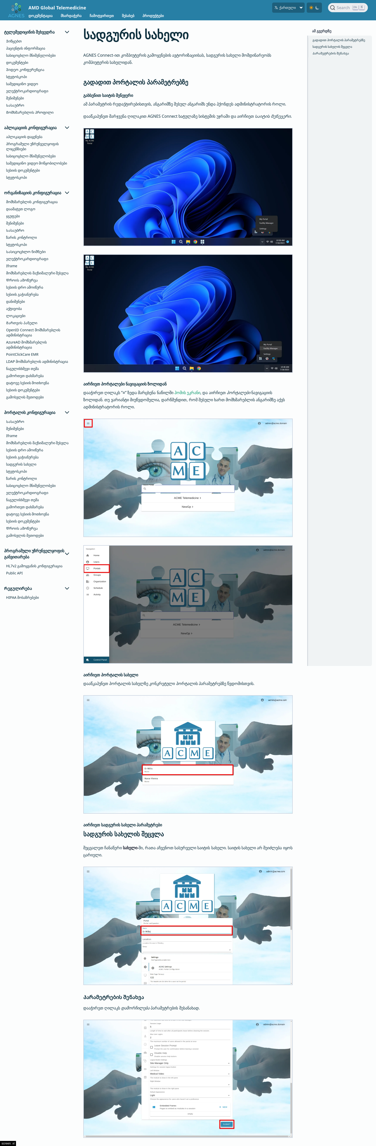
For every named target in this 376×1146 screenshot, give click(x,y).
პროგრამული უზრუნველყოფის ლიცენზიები (32, 146)
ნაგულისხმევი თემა (22, 368)
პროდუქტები (153, 15)
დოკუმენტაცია (40, 15)
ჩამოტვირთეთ (102, 15)
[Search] (348, 7)
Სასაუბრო (15, 105)
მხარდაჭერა (71, 15)
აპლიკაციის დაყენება (24, 136)
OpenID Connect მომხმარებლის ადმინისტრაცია (33, 332)
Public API (14, 573)
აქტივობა (14, 308)
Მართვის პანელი (21, 322)
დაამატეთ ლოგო (20, 208)
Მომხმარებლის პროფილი (30, 112)
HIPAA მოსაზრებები (22, 597)
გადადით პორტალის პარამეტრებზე (339, 40)
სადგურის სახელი (21, 464)
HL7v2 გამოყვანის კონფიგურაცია (34, 565)
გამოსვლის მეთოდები (25, 397)
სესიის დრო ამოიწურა (24, 287)
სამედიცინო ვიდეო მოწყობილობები (36, 163)
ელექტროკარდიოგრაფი (27, 90)
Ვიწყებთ (14, 41)
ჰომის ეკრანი (187, 392)
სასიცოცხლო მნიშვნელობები (31, 55)
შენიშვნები (15, 98)
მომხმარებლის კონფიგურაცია (32, 201)
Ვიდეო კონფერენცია (25, 69)
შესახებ (128, 15)
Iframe (11, 265)
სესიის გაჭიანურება (22, 294)
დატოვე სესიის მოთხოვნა (27, 382)
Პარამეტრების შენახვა (331, 53)
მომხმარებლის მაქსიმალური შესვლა (37, 273)
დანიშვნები (15, 301)
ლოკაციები (15, 315)
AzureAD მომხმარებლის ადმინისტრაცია (26, 345)
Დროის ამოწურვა (22, 280)
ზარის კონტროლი (21, 237)
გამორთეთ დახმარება (25, 375)
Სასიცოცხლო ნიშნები (26, 251)
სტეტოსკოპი (16, 76)
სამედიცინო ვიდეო (22, 83)
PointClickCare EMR (22, 354)
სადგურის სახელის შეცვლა (332, 46)
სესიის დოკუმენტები (23, 170)
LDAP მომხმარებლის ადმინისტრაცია (37, 361)
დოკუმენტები (17, 62)
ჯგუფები (13, 216)
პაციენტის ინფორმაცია (25, 48)
